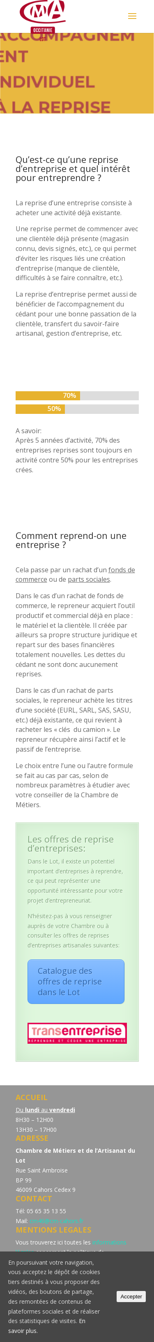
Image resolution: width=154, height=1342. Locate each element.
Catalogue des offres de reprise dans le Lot (70, 981)
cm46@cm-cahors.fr (56, 1221)
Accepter (131, 1296)
